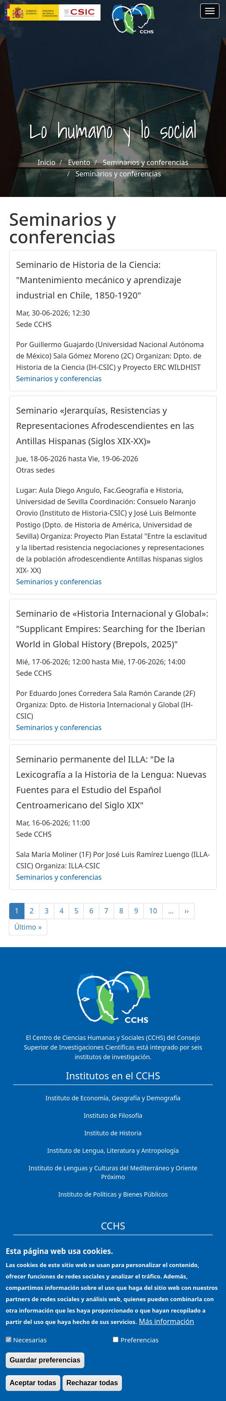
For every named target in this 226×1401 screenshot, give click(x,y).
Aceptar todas (33, 1389)
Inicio (47, 162)
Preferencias (140, 1346)
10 (156, 911)
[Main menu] (209, 11)
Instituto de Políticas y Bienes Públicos (113, 1194)
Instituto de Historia (113, 1133)
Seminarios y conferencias (145, 162)
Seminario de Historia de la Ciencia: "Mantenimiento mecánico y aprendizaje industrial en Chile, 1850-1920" (98, 280)
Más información (166, 1328)
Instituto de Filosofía (112, 1115)
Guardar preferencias (45, 1366)
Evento (79, 162)
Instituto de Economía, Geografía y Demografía (113, 1098)
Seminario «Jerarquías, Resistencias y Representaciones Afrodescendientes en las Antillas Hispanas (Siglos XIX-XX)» (105, 425)
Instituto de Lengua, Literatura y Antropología (113, 1150)
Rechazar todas (92, 1389)
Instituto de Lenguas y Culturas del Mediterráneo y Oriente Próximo (112, 1172)
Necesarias (30, 1346)
